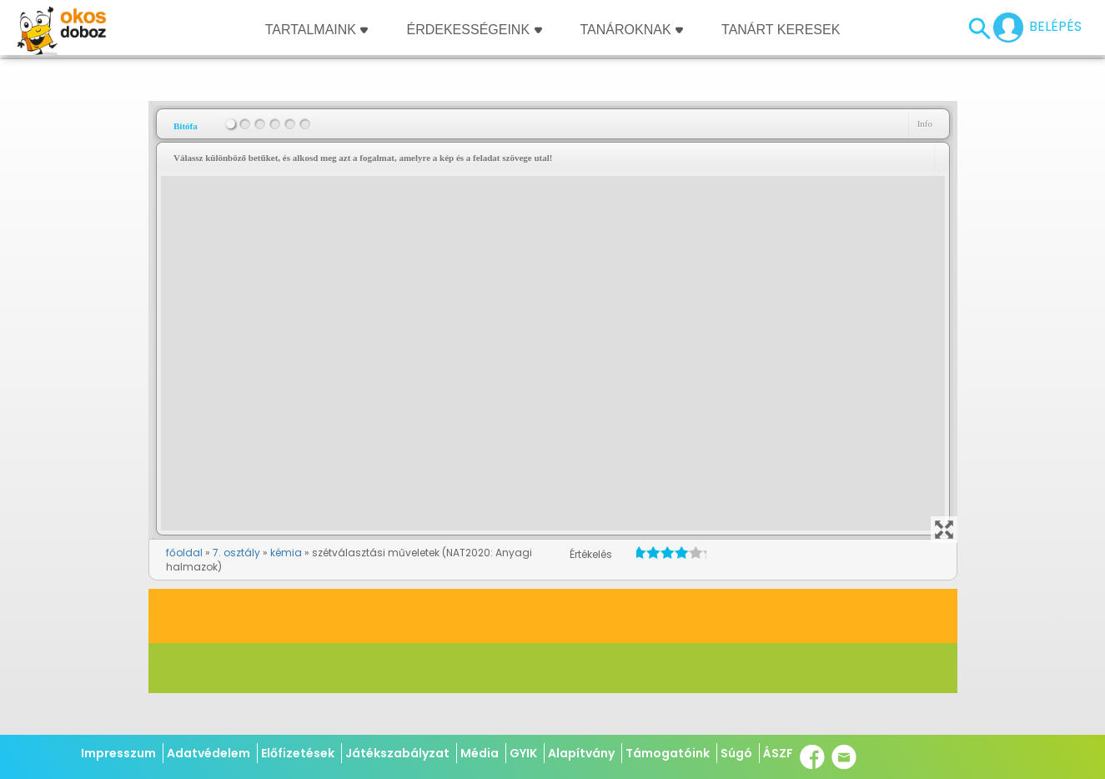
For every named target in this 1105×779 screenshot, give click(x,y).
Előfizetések (297, 753)
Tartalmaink (317, 30)
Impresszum (118, 753)
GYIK (523, 753)
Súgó (736, 753)
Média (479, 753)
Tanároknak (632, 30)
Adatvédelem (208, 753)
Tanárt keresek (780, 30)
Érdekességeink (473, 30)
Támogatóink (667, 753)
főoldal (184, 552)
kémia (286, 552)
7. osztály (236, 552)
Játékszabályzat (397, 753)
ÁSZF (778, 753)
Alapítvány (581, 753)
